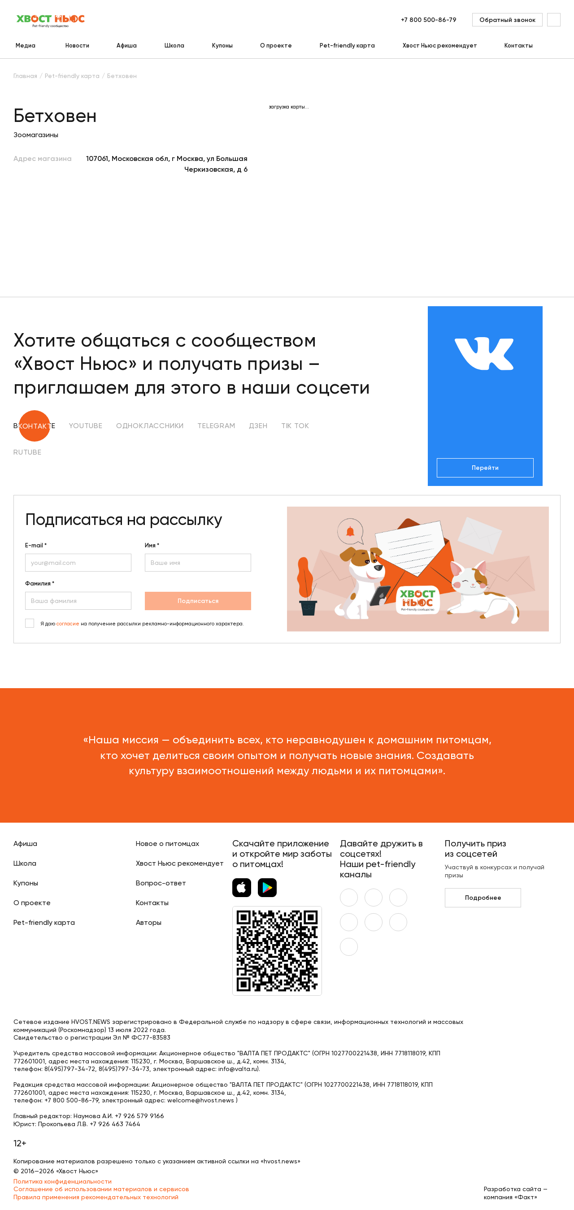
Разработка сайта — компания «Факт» (516, 1193)
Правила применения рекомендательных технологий (95, 1197)
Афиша (127, 45)
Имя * (152, 545)
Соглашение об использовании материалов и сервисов (101, 1189)
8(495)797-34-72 (69, 1068)
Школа (174, 45)
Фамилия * (39, 584)
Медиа (25, 45)
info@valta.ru (237, 1068)
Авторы (148, 922)
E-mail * (36, 545)
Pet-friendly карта (347, 45)
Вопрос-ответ (161, 883)
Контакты (518, 45)
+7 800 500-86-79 (429, 20)
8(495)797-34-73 (124, 1068)
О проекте (276, 45)
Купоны (222, 45)
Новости (77, 45)
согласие (68, 624)
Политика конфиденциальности (62, 1181)
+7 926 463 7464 (115, 1124)
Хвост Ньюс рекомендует (440, 45)
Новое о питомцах (167, 843)
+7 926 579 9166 (139, 1115)
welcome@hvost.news (200, 1100)
